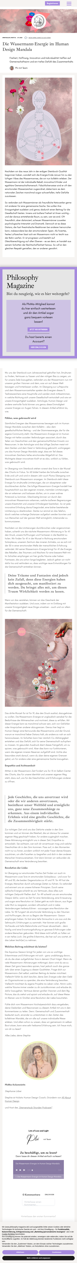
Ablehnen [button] (20, 1252)
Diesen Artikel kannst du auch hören (40, 37)
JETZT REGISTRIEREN (38, 329)
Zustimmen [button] (56, 1252)
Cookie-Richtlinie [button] (8, 1234)
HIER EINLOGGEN (38, 347)
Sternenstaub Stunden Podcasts (35, 1109)
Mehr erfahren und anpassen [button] (38, 1258)
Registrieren (52, 3)
